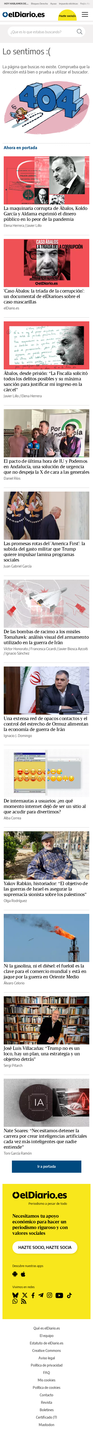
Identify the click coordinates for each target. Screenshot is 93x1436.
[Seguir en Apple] (23, 1274)
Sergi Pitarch (13, 1065)
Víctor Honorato (16, 649)
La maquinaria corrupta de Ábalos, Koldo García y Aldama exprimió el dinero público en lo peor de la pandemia (45, 214)
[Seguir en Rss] (23, 1301)
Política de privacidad (46, 1365)
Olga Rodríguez (15, 901)
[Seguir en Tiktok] (69, 1295)
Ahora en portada (20, 147)
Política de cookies (46, 1387)
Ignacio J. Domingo (18, 736)
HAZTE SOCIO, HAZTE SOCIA (44, 1247)
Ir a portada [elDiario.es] (46, 1166)
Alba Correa (12, 818)
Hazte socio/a (67, 15)
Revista (46, 1402)
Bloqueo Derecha (39, 3)
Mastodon (46, 1425)
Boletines (47, 1410)
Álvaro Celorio (14, 983)
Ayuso (53, 3)
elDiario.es (11, 308)
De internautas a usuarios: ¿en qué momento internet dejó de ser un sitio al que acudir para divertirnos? (45, 806)
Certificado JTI (46, 1417)
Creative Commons (46, 1350)
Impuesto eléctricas (68, 3)
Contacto (46, 1395)
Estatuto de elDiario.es (46, 1343)
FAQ (46, 1372)
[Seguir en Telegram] (40, 1295)
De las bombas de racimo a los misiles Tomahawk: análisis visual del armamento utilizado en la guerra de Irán (46, 637)
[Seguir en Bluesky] (15, 1295)
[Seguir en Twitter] (25, 1295)
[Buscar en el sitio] (41, 32)
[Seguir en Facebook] (33, 1295)
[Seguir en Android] (14, 1274)
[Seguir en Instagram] (49, 1295)
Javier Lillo (34, 225)
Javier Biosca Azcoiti (73, 649)
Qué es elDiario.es (46, 1328)
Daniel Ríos (12, 478)
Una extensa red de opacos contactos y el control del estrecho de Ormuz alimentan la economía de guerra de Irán (46, 724)
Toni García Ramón (18, 1153)
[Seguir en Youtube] (59, 1295)
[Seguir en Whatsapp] (15, 1301)
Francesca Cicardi (43, 649)
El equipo (47, 1336)
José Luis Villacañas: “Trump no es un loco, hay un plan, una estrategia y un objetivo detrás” (42, 1054)
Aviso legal (46, 1358)
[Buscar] (79, 32)
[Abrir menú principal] (85, 14)
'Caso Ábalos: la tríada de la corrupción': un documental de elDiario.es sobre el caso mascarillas (44, 296)
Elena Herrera (14, 225)
